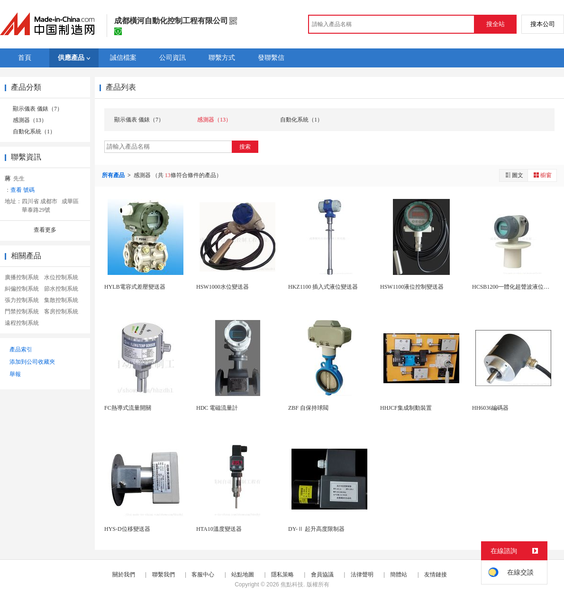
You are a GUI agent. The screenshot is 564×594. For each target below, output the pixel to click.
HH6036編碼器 (490, 408)
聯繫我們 (163, 574)
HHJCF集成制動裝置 (406, 408)
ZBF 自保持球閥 (308, 408)
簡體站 (398, 574)
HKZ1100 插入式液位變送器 (323, 286)
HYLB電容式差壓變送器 (134, 286)
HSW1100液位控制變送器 (412, 286)
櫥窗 (542, 175)
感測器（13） (30, 120)
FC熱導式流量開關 (127, 408)
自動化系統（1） (34, 131)
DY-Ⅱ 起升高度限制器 (316, 529)
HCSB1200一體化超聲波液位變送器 (516, 286)
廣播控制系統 (22, 277)
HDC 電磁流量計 (217, 408)
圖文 (513, 175)
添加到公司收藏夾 (32, 361)
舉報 (15, 374)
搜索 (245, 146)
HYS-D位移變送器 (127, 529)
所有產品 (114, 175)
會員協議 (322, 574)
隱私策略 (282, 574)
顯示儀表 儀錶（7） (38, 108)
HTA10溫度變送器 (219, 529)
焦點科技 (292, 584)
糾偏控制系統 (22, 288)
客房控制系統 (61, 311)
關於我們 (123, 574)
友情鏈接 (435, 574)
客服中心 (202, 574)
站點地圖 (242, 574)
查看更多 (45, 229)
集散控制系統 (61, 300)
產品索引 (20, 349)
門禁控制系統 (22, 311)
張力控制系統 (22, 300)
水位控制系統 (61, 277)
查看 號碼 (22, 190)
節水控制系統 (61, 288)
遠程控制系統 (22, 323)
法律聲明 (362, 574)
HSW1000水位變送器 (222, 286)
